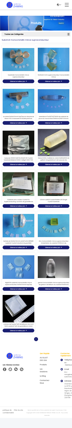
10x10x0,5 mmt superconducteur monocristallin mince (53, 77)
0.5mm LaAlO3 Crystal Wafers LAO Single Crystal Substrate (53, 206)
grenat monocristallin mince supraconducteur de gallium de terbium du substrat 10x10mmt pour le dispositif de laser (53, 292)
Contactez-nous (45, 391)
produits (43, 374)
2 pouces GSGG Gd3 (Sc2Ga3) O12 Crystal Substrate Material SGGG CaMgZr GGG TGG (18, 163)
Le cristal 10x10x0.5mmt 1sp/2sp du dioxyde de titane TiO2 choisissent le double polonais (18, 120)
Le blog (43, 386)
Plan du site (18, 420)
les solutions (43, 380)
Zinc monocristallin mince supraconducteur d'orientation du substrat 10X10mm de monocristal (53, 249)
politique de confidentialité (8, 421)
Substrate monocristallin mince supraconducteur (18, 77)
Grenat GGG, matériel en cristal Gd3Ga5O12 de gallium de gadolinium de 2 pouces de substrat (53, 163)
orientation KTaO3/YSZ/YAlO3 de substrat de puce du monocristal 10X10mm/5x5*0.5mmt (53, 120)
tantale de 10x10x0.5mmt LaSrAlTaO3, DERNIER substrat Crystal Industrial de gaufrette (18, 249)
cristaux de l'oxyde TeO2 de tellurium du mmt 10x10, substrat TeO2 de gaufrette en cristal (18, 335)
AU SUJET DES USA (44, 369)
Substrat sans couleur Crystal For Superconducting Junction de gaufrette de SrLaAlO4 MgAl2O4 (18, 206)
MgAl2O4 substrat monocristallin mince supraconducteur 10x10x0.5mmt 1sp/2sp (18, 292)
